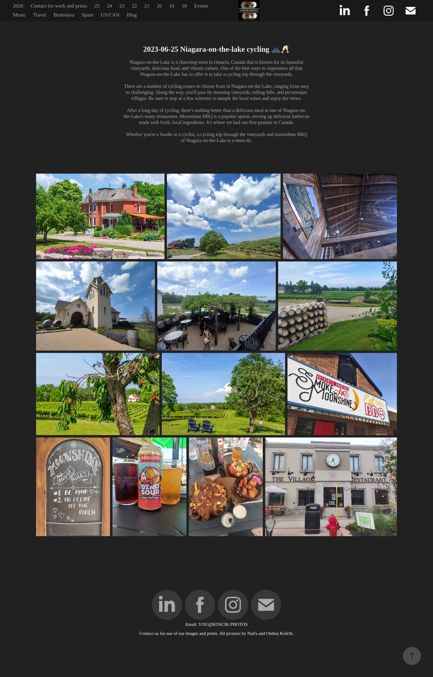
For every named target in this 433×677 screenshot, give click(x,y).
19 (171, 6)
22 (134, 6)
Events (201, 6)
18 (184, 6)
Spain (88, 15)
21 (146, 6)
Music (19, 15)
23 (121, 6)
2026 (18, 6)
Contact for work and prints (59, 6)
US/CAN (110, 15)
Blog (132, 15)
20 (159, 6)
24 (109, 6)
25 (97, 6)
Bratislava (64, 15)
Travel (39, 15)
